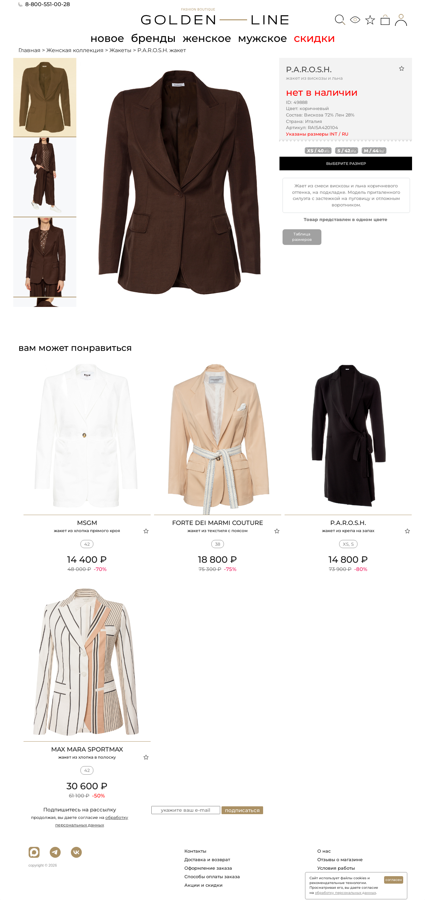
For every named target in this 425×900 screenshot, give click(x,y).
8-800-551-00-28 (44, 4)
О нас (324, 851)
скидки (316, 38)
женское (207, 38)
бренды (153, 38)
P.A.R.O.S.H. (309, 69)
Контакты (195, 851)
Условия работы (336, 868)
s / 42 (346, 150)
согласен (393, 880)
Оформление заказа (208, 868)
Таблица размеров (302, 237)
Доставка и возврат (207, 859)
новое (106, 38)
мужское (264, 38)
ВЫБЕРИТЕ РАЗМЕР (346, 163)
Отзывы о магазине (340, 859)
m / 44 (374, 150)
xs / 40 (318, 150)
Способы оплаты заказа (212, 876)
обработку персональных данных (345, 892)
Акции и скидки (203, 885)
